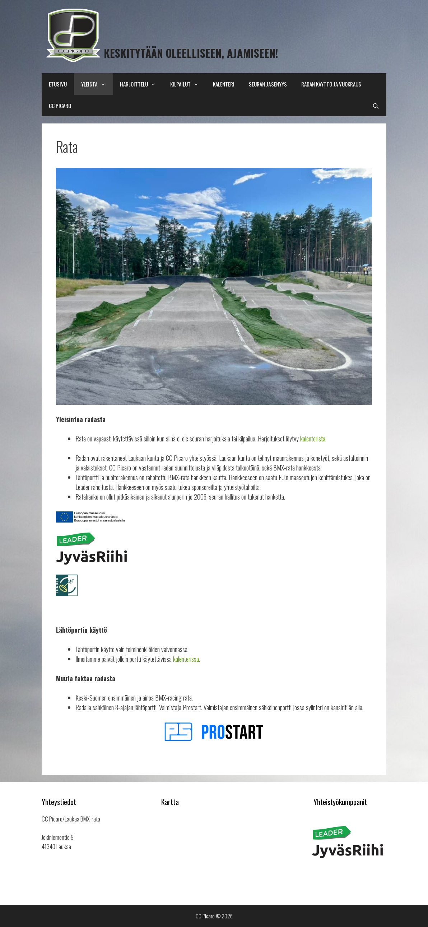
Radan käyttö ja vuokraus (331, 84)
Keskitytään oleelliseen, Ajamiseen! (191, 53)
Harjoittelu (141, 84)
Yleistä (97, 84)
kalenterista (312, 438)
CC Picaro (60, 105)
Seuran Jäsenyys (268, 84)
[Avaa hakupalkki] (375, 105)
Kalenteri (223, 84)
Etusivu (58, 84)
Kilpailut (188, 84)
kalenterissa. (186, 659)
